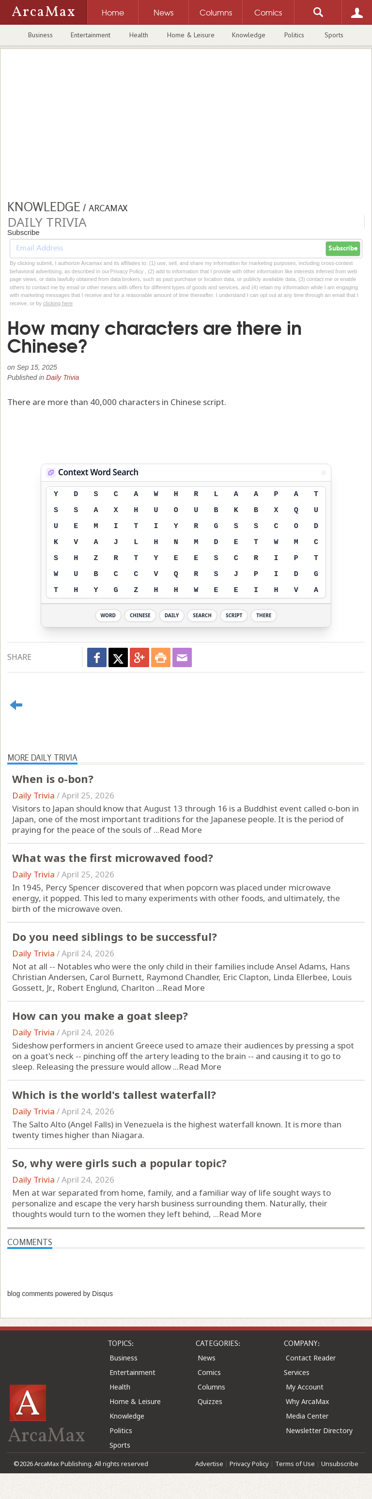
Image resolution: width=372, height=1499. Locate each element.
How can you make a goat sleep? (100, 1015)
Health (138, 35)
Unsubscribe (339, 1463)
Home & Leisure (191, 35)
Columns (211, 1386)
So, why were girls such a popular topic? (119, 1162)
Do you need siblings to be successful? (114, 936)
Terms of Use (295, 1463)
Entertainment (90, 35)
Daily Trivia (62, 377)
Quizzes (210, 1401)
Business (40, 35)
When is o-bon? (52, 778)
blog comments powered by (60, 1293)
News (207, 1357)
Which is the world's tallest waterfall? (114, 1094)
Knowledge (248, 35)
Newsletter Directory (319, 1430)
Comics (209, 1372)
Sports (334, 35)
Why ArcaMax (307, 1401)
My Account (305, 1386)
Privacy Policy (249, 1463)
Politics (294, 35)
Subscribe (342, 248)
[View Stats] (323, 472)
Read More (180, 829)
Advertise (209, 1463)
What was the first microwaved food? (112, 857)
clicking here (58, 303)
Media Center (307, 1416)
